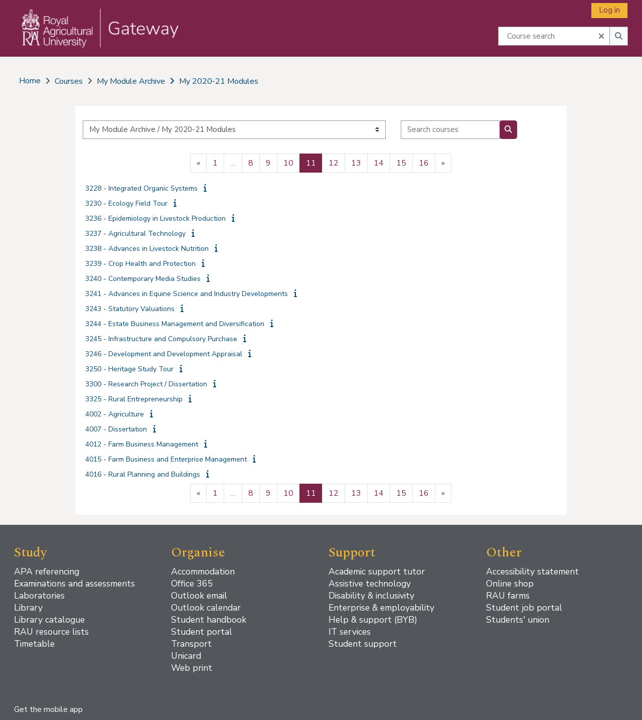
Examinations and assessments (74, 584)
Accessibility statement (532, 571)
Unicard (186, 656)
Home (30, 80)
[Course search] (554, 36)
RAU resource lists (51, 632)
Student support (363, 644)
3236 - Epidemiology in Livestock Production (155, 218)
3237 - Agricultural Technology (135, 233)
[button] (601, 35)
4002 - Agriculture (114, 414)
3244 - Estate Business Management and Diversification (174, 324)
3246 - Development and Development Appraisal (163, 354)
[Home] (94, 38)
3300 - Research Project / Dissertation (146, 384)
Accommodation (203, 571)
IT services (350, 632)
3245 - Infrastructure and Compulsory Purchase (161, 339)
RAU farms (508, 596)
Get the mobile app (48, 709)
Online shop (510, 584)
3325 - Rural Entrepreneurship (134, 399)
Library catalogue (49, 620)
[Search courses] (450, 129)
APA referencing (46, 571)
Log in (609, 10)
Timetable (34, 644)
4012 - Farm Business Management (141, 444)
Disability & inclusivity (371, 596)
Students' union (517, 620)
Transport (191, 644)
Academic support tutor (377, 571)
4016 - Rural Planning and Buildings (142, 474)
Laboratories (39, 596)
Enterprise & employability (381, 608)
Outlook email (199, 596)
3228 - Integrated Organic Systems (141, 188)
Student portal (201, 632)
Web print (191, 668)
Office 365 (192, 584)
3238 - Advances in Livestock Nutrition (147, 248)
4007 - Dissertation (116, 429)
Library (28, 608)
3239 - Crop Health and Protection (140, 263)
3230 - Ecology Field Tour (126, 203)
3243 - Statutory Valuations (130, 309)
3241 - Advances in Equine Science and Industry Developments (186, 294)
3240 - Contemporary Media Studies (143, 278)
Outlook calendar (206, 608)
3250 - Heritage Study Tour (129, 369)
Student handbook (208, 620)
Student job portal (524, 608)
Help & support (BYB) (373, 620)
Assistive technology (370, 584)
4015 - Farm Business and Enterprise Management (166, 459)
